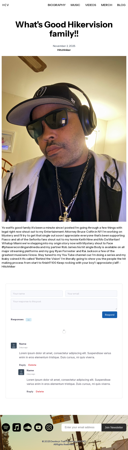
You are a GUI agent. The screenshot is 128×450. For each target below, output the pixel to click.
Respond (109, 314)
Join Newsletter (114, 427)
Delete (32, 364)
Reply (22, 364)
